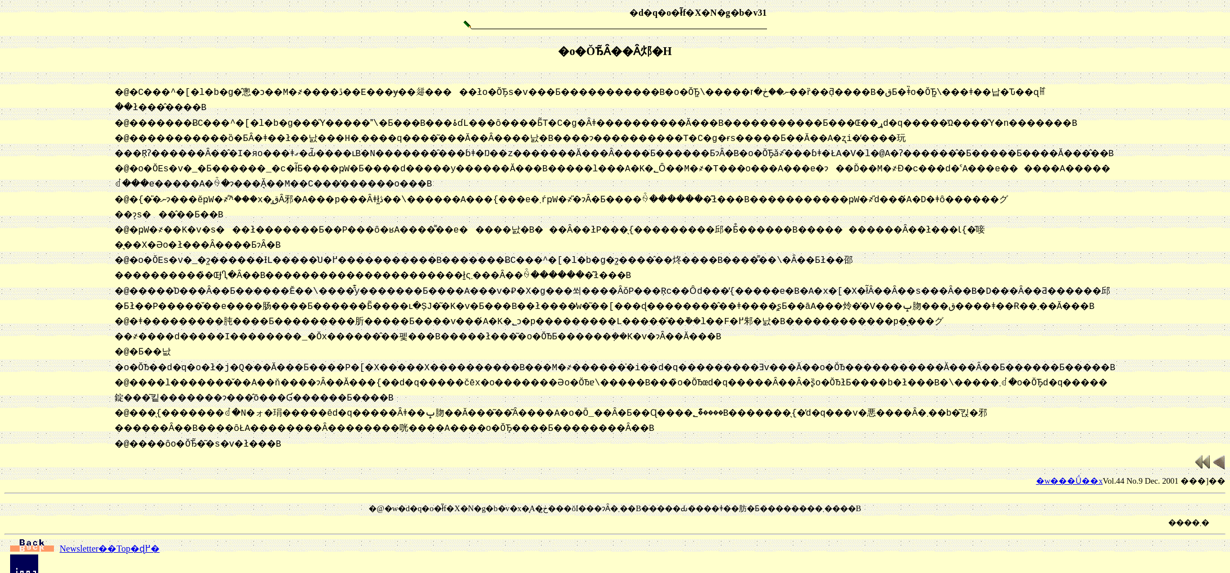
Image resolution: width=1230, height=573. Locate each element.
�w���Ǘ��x (1069, 450)
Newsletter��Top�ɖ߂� (85, 518)
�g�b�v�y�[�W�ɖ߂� (83, 549)
